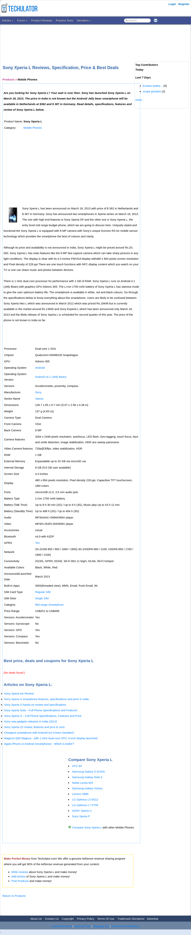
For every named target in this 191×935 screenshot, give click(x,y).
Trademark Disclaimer (131, 918)
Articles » (7, 20)
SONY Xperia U (82, 810)
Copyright (68, 918)
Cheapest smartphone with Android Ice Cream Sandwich (39, 732)
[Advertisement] (70, 39)
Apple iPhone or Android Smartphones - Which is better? (39, 743)
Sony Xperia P (81, 816)
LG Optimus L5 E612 (85, 799)
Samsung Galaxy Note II (87, 777)
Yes (37, 542)
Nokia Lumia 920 (82, 782)
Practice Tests (64, 20)
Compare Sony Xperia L (87, 827)
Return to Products (14, 895)
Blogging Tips (101, 926)
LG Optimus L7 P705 (85, 805)
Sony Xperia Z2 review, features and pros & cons (34, 727)
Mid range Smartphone (49, 604)
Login (172, 4)
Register (184, 4)
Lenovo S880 (80, 793)
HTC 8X (77, 766)
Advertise (152, 918)
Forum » (22, 20)
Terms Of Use (105, 918)
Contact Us (52, 918)
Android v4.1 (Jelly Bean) (50, 376)
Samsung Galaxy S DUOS (88, 771)
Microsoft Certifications (125, 926)
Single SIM (42, 598)
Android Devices (62, 926)
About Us (36, 918)
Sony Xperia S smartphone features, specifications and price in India (46, 699)
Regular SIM (43, 592)
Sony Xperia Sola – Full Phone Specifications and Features (40, 710)
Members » (84, 20)
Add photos (18, 876)
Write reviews (19, 872)
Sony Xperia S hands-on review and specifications (35, 704)
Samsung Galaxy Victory (87, 788)
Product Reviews (41, 20)
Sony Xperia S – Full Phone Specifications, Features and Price (43, 715)
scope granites (152, 91)
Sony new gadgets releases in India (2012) (30, 721)
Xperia (39, 398)
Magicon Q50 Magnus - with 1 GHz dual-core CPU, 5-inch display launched (50, 738)
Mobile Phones (32, 127)
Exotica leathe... (153, 85)
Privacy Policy (85, 918)
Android (40, 367)
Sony (38, 392)
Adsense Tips (82, 926)
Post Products (20, 880)
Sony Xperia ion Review (19, 693)
